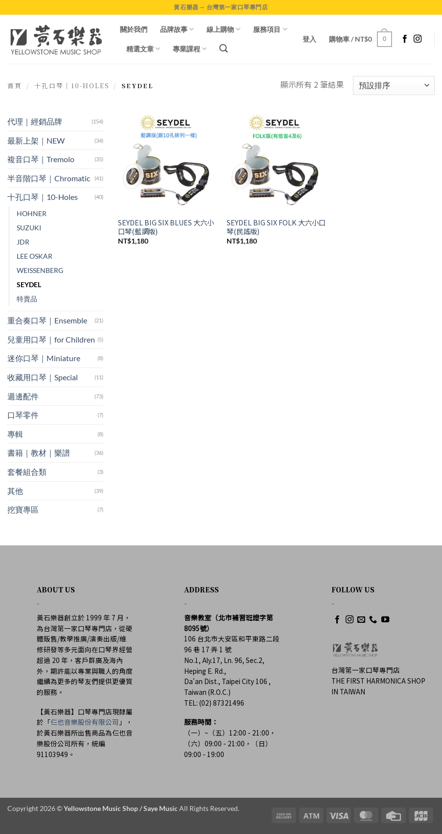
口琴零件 (23, 414)
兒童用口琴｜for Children (51, 339)
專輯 (15, 434)
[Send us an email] (361, 619)
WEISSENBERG (40, 270)
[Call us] (373, 619)
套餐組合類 (27, 471)
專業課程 (190, 48)
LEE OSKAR (34, 256)
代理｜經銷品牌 (34, 121)
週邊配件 (23, 396)
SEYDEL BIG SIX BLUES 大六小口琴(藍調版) (166, 227)
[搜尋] (223, 49)
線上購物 (223, 29)
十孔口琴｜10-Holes (72, 85)
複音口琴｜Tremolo (40, 159)
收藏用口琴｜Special (42, 377)
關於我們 (133, 29)
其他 (15, 490)
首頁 (14, 85)
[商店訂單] (394, 85)
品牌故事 (177, 29)
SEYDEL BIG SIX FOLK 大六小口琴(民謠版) (276, 227)
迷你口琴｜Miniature (43, 358)
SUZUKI (29, 227)
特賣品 (27, 298)
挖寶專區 (23, 509)
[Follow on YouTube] (385, 619)
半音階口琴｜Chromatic (48, 178)
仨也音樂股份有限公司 (84, 722)
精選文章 (143, 48)
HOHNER (32, 213)
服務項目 (270, 29)
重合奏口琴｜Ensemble (47, 320)
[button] (309, 39)
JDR (23, 242)
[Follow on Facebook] (405, 39)
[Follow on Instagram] (417, 39)
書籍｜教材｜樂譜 (38, 452)
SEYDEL (29, 284)
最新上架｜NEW (36, 140)
